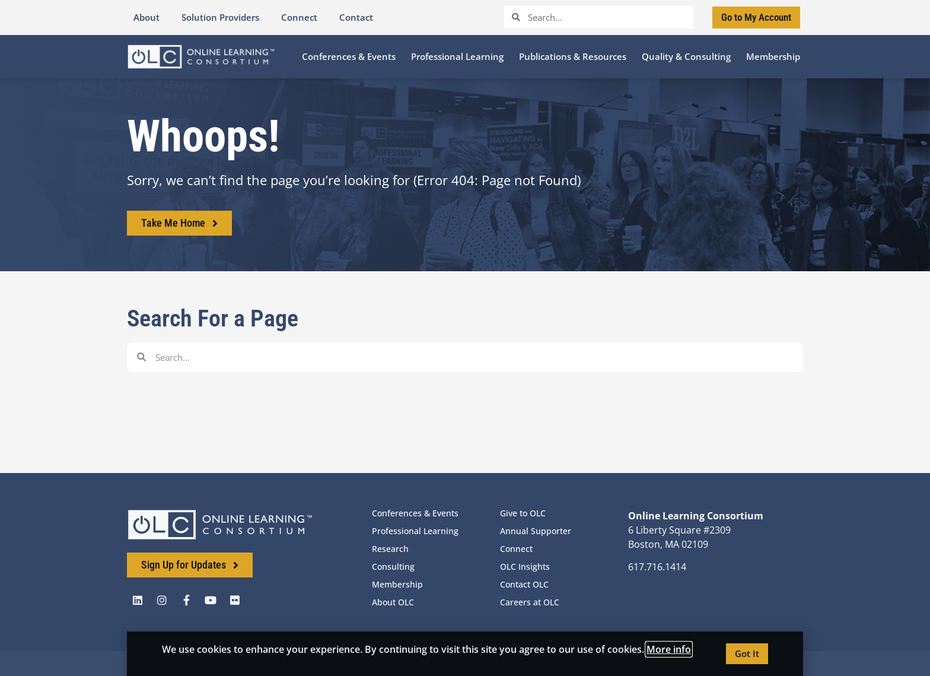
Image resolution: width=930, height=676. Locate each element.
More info (668, 649)
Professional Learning (415, 531)
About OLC (393, 602)
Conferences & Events (415, 513)
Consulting (393, 566)
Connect (516, 548)
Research (390, 548)
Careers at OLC (529, 602)
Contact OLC (524, 584)
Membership (397, 584)
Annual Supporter (535, 531)
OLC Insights (525, 566)
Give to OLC (523, 513)
